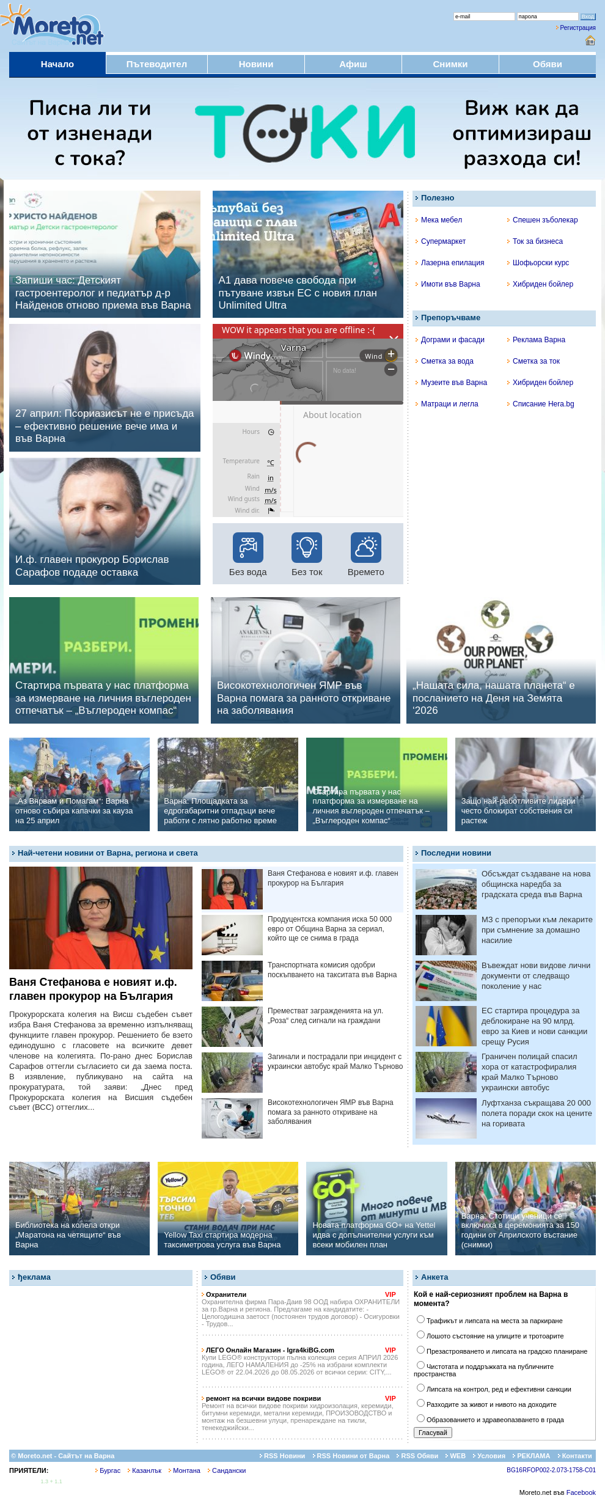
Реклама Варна (536, 340)
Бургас (107, 1470)
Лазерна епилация (450, 263)
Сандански (227, 1470)
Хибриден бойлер (540, 284)
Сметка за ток (533, 361)
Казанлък (144, 1470)
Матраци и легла (447, 404)
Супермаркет (441, 241)
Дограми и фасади (450, 340)
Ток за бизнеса (535, 241)
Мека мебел (439, 220)
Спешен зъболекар (542, 220)
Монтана (184, 1470)
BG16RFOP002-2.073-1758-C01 (551, 1470)
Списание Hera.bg (540, 404)
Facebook (581, 1492)
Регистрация (578, 27)
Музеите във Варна (451, 382)
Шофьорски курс (538, 263)
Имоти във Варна (448, 284)
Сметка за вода (445, 361)
